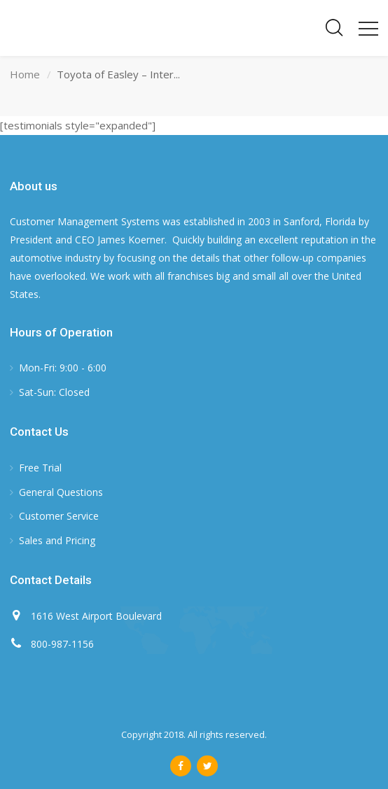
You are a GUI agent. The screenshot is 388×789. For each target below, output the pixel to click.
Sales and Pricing (57, 540)
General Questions (61, 492)
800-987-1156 (62, 644)
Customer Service (59, 516)
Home (25, 74)
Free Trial (40, 467)
